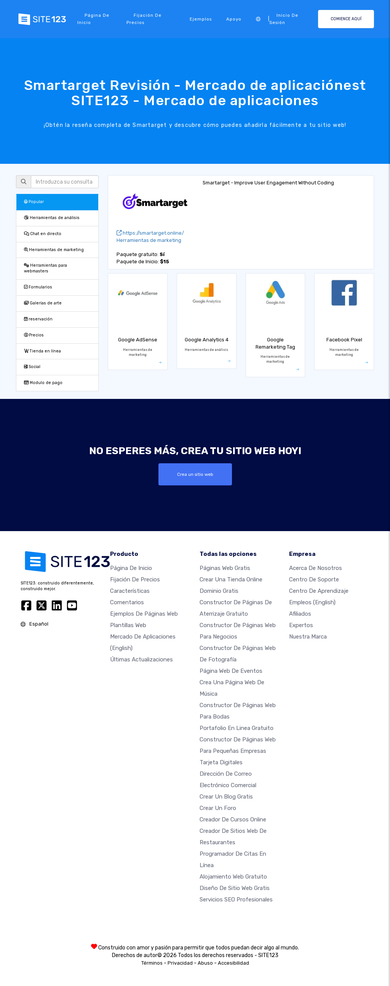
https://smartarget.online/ (150, 233)
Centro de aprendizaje (318, 590)
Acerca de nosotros (315, 568)
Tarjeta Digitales (221, 762)
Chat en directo (42, 233)
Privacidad (180, 963)
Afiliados (300, 613)
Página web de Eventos (231, 670)
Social (32, 366)
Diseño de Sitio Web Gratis (235, 888)
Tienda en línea (42, 351)
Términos (152, 963)
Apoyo (233, 19)
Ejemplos (201, 19)
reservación (38, 319)
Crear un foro (218, 808)
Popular (34, 201)
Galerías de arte (43, 303)
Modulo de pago (43, 382)
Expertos (301, 625)
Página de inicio (93, 19)
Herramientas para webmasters (45, 268)
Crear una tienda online (231, 579)
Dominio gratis (219, 590)
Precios (34, 335)
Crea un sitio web (195, 474)
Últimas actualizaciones (141, 659)
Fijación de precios (143, 19)
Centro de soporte (314, 579)
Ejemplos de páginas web (144, 613)
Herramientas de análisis (52, 217)
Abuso (205, 963)
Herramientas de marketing (54, 249)
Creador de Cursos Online (233, 819)
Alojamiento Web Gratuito (233, 876)
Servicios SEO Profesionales (236, 899)
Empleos (312, 602)
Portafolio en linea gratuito (236, 728)
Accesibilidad (233, 963)
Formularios (38, 287)
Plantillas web (128, 625)
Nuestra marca (308, 636)
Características (130, 590)
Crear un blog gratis (226, 796)
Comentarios (127, 602)
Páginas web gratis (225, 568)
